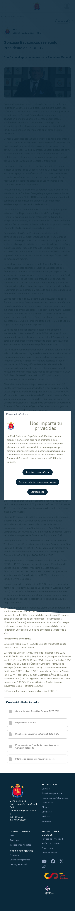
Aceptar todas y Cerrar (37, 472)
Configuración (37, 492)
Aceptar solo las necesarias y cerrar (37, 482)
